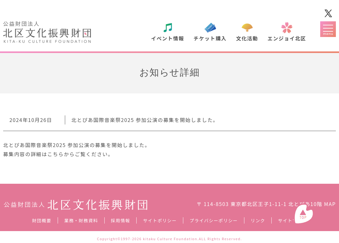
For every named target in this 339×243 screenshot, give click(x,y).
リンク (258, 220)
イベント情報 (167, 38)
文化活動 (247, 38)
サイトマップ (292, 220)
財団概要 (41, 220)
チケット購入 (210, 38)
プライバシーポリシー (214, 220)
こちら (55, 154)
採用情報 (120, 220)
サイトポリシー (160, 220)
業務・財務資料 (81, 220)
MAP (330, 204)
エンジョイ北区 (287, 38)
